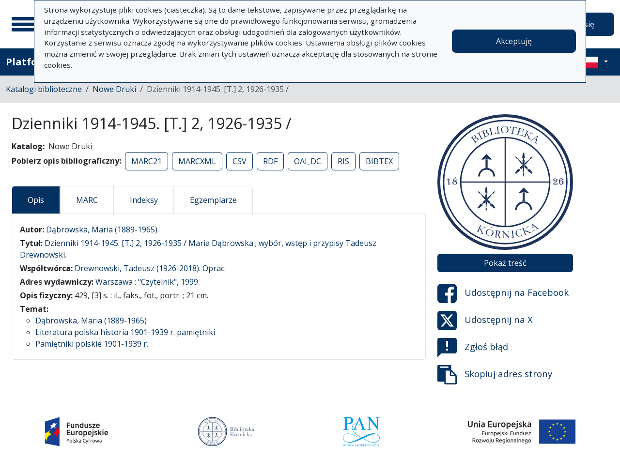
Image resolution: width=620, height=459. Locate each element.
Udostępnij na (503, 293)
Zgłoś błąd (472, 347)
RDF (270, 161)
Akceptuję (514, 41)
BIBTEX (379, 161)
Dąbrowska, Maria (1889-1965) (91, 320)
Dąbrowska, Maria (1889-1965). (102, 229)
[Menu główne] (24, 24)
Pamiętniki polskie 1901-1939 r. (91, 343)
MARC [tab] (87, 200)
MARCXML (197, 161)
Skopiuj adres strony (494, 374)
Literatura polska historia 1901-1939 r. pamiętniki (125, 332)
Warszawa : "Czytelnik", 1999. (147, 281)
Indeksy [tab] (144, 200)
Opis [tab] (36, 200)
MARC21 (146, 161)
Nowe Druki (114, 89)
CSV (239, 161)
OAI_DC (307, 161)
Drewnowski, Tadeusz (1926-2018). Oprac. (150, 268)
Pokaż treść (505, 263)
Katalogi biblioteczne (44, 89)
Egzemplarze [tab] (213, 200)
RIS (343, 161)
